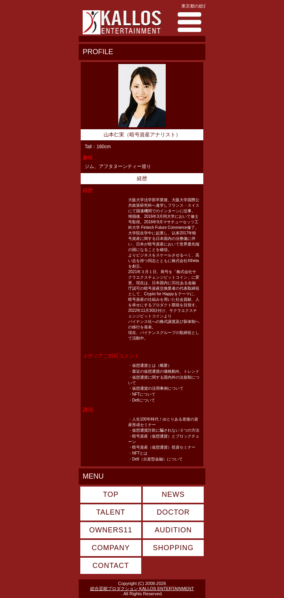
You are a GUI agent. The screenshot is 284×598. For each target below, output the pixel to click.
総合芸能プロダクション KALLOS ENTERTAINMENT (142, 588)
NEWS (173, 494)
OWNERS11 (110, 530)
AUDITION (173, 530)
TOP (111, 494)
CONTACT (111, 566)
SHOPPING (173, 548)
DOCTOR (173, 512)
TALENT (110, 512)
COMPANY (111, 548)
